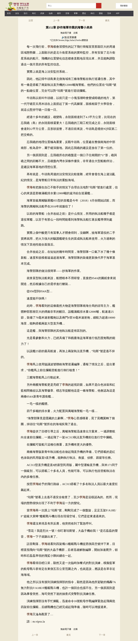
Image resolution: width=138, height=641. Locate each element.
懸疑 (101, 13)
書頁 (107, 20)
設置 (31, 20)
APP (117, 13)
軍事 (76, 13)
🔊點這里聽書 (69, 37)
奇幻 (34, 13)
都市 (59, 13)
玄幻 (25, 13)
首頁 (9, 13)
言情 (67, 13)
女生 (17, 13)
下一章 (82, 20)
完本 (109, 13)
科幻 (92, 13)
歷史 (84, 13)
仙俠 (51, 13)
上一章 (56, 20)
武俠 (42, 13)
